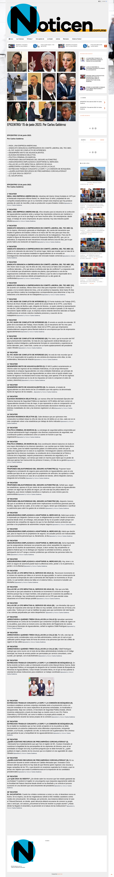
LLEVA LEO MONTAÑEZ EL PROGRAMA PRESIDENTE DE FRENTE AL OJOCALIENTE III (95, 68)
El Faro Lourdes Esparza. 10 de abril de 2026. (47, 45)
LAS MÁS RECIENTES (85, 115)
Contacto (47, 840)
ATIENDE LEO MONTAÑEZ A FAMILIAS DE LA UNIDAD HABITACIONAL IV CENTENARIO (95, 89)
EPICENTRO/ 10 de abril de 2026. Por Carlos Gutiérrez (21, 45)
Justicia (58, 39)
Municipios (66, 39)
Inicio (11, 39)
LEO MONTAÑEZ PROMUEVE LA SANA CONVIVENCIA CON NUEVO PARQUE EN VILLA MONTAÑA (94, 60)
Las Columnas (20, 39)
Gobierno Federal (76, 39)
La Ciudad (50, 39)
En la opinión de (40, 39)
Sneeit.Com (59, 874)
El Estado (30, 39)
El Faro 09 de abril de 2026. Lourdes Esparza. (96, 45)
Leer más (91, 184)
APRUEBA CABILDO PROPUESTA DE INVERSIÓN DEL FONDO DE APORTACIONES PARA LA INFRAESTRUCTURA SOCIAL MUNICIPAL (95, 78)
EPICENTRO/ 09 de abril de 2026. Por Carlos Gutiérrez (71, 45)
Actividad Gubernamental (86, 53)
